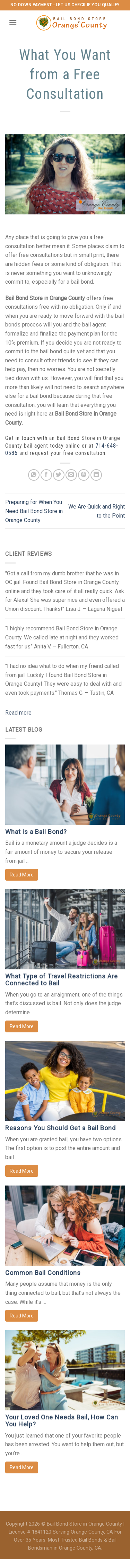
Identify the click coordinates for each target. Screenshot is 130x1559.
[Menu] (13, 22)
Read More (22, 874)
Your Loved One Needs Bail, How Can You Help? (61, 1421)
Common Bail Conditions (43, 1272)
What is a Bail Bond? (36, 831)
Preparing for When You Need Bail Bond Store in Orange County (34, 511)
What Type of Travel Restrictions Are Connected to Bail (61, 980)
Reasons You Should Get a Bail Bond (60, 1128)
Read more (18, 712)
